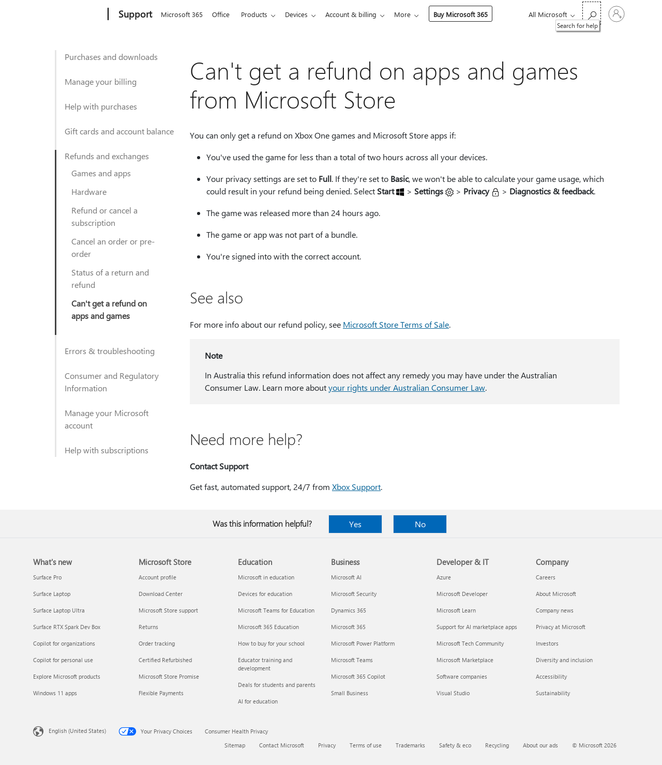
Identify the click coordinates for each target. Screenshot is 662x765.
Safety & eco (455, 745)
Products (258, 14)
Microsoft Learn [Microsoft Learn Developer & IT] (456, 610)
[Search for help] (591, 13)
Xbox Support (356, 486)
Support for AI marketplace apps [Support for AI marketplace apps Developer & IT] (477, 627)
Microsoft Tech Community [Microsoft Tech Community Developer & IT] (470, 643)
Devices (302, 14)
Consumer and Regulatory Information (112, 381)
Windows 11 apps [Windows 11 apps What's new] (55, 693)
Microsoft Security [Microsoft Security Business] (354, 594)
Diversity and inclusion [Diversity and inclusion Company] (564, 660)
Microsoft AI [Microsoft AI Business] (346, 577)
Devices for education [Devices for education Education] (265, 594)
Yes (355, 523)
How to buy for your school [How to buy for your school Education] (271, 643)
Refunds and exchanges (107, 155)
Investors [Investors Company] (547, 643)
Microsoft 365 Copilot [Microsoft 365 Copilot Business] (358, 676)
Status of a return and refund (110, 278)
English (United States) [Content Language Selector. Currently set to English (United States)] (77, 731)
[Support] (134, 14)
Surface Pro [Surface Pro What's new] (47, 577)
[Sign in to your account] (616, 14)
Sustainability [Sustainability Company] (553, 693)
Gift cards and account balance (119, 131)
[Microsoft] (68, 14)
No (420, 523)
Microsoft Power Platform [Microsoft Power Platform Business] (363, 643)
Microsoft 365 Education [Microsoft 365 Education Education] (268, 627)
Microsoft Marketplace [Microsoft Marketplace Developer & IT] (465, 660)
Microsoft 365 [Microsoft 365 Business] (348, 627)
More (412, 14)
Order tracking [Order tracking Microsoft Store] (157, 643)
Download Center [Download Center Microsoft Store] (161, 594)
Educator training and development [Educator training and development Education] (265, 664)
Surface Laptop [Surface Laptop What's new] (51, 594)
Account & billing (359, 14)
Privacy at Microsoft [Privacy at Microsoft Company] (560, 627)
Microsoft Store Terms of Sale (396, 324)
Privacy (327, 745)
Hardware (89, 191)
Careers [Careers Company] (545, 577)
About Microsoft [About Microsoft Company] (556, 594)
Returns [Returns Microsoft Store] (148, 627)
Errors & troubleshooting (110, 350)
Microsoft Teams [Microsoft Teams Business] (352, 660)
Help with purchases (101, 106)
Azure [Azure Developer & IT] (444, 577)
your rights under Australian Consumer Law (406, 387)
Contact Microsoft (281, 745)
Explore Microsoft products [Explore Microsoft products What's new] (66, 676)
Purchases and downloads (111, 56)
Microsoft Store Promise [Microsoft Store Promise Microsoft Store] (169, 676)
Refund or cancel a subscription (104, 216)
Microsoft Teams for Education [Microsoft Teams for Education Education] (276, 610)
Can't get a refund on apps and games (109, 309)
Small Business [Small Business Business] (349, 693)
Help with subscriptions (106, 450)
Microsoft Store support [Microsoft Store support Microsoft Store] (168, 610)
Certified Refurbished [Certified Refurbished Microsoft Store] (165, 660)
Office (223, 14)
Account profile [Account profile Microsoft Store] (157, 577)
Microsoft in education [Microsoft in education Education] (266, 577)
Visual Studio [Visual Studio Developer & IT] (453, 693)
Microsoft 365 (182, 14)
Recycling (497, 745)
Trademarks (410, 745)
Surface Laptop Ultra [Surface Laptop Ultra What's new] (59, 610)
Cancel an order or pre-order (113, 247)
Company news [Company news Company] (555, 610)
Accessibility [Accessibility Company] (551, 676)
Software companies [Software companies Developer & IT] (462, 676)
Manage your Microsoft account (106, 419)
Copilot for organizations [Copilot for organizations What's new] (64, 643)
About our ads (540, 745)
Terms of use (366, 745)
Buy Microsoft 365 (471, 14)
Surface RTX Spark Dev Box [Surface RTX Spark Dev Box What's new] (66, 627)
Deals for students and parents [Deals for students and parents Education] (276, 684)
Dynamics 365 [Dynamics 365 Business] (348, 610)
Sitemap (234, 745)
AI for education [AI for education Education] (258, 701)
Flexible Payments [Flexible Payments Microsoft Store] (161, 693)
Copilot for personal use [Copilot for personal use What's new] (63, 660)
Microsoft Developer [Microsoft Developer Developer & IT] (462, 594)
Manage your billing (101, 81)
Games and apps (101, 172)
